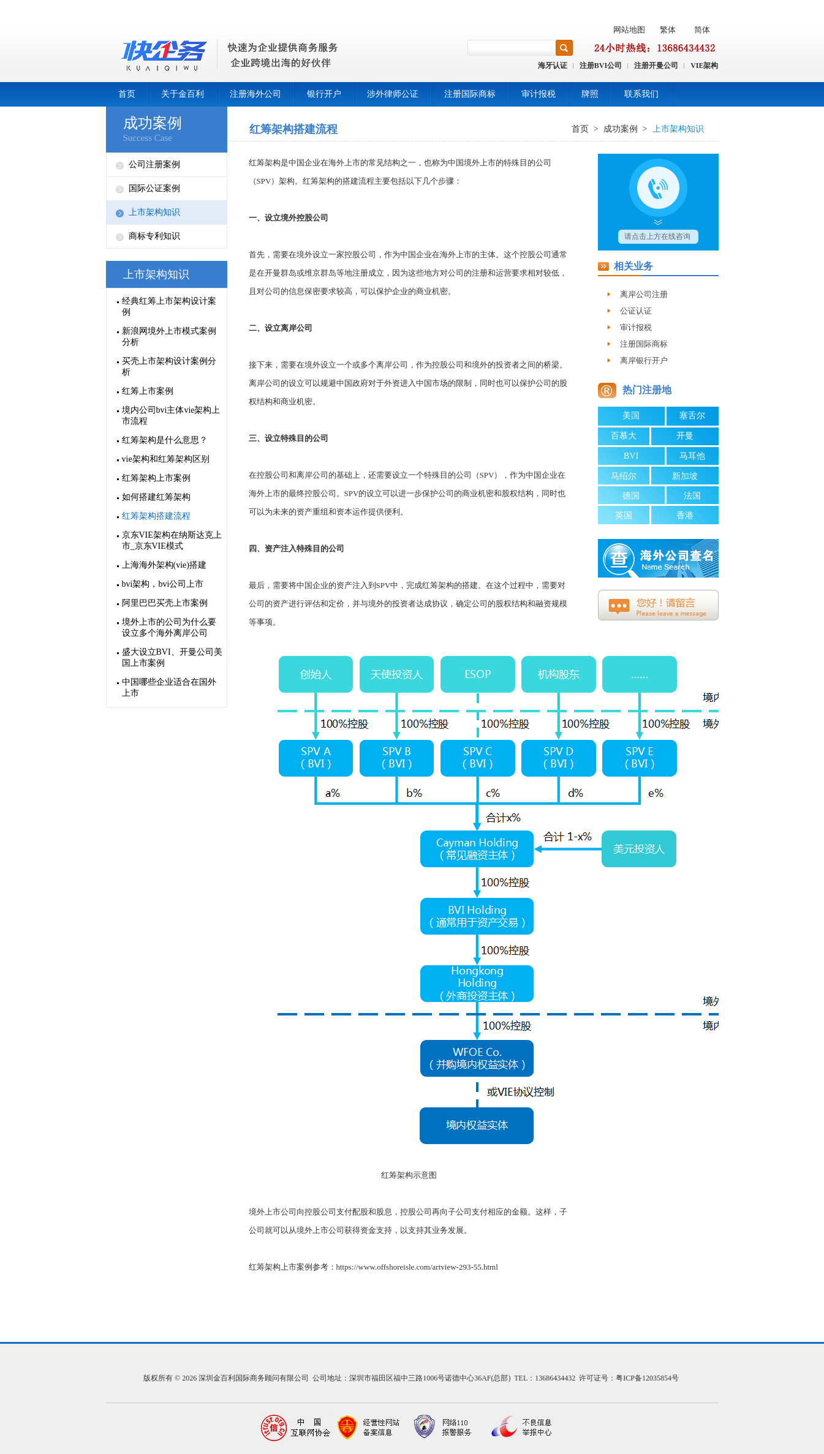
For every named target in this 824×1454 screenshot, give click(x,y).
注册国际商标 (470, 94)
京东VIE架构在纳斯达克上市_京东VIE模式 (172, 540)
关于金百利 (182, 94)
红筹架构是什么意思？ (165, 440)
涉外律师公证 (392, 94)
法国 (692, 495)
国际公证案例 (154, 188)
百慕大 (624, 435)
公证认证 (636, 310)
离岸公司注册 (644, 294)
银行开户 (324, 94)
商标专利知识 (154, 236)
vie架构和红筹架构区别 (166, 459)
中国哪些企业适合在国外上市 (169, 687)
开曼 (685, 435)
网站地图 (629, 29)
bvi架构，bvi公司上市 (163, 584)
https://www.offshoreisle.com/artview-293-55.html (417, 1266)
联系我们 (641, 94)
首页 (126, 94)
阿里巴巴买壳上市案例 (165, 603)
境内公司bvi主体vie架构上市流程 (171, 415)
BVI (631, 456)
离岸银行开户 (644, 360)
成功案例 (152, 123)
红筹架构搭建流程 (156, 516)
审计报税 (538, 94)
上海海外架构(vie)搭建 (164, 565)
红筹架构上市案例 (156, 478)
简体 (702, 29)
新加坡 (685, 476)
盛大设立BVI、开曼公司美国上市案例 (172, 657)
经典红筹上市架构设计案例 (169, 306)
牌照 (590, 94)
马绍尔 (624, 476)
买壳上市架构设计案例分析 (169, 366)
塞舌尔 (692, 415)
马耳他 (692, 456)
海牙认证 (552, 65)
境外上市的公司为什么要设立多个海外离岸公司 (169, 627)
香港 (685, 515)
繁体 (668, 29)
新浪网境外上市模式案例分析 (169, 336)
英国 (623, 515)
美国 (631, 415)
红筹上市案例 (147, 391)
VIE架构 (704, 65)
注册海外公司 (255, 94)
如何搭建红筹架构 (156, 497)
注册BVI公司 (601, 65)
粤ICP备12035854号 (647, 1378)
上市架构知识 (154, 212)
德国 (631, 495)
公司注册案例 (154, 164)
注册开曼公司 (656, 65)
